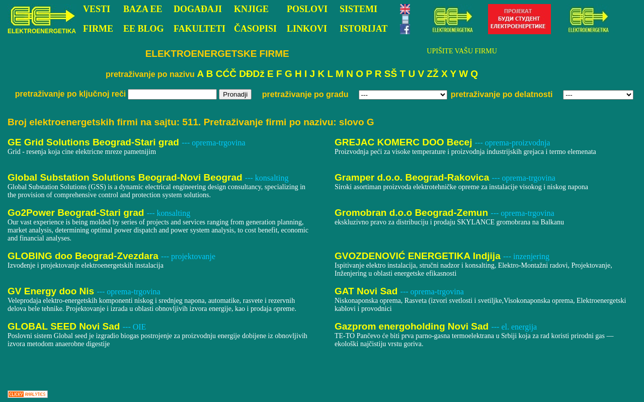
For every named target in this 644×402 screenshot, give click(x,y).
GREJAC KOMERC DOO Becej (405, 142)
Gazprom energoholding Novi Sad (413, 326)
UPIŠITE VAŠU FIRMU (462, 51)
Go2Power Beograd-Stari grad (77, 212)
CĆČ (226, 73)
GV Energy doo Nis (52, 291)
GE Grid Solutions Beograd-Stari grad (95, 142)
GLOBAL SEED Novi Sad (65, 326)
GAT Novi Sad (367, 291)
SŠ (390, 73)
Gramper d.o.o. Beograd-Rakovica (413, 177)
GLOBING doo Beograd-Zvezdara (84, 256)
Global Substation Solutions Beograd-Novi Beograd (126, 177)
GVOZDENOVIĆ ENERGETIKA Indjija (419, 256)
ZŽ (432, 73)
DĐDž (252, 73)
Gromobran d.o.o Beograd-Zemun (413, 212)
